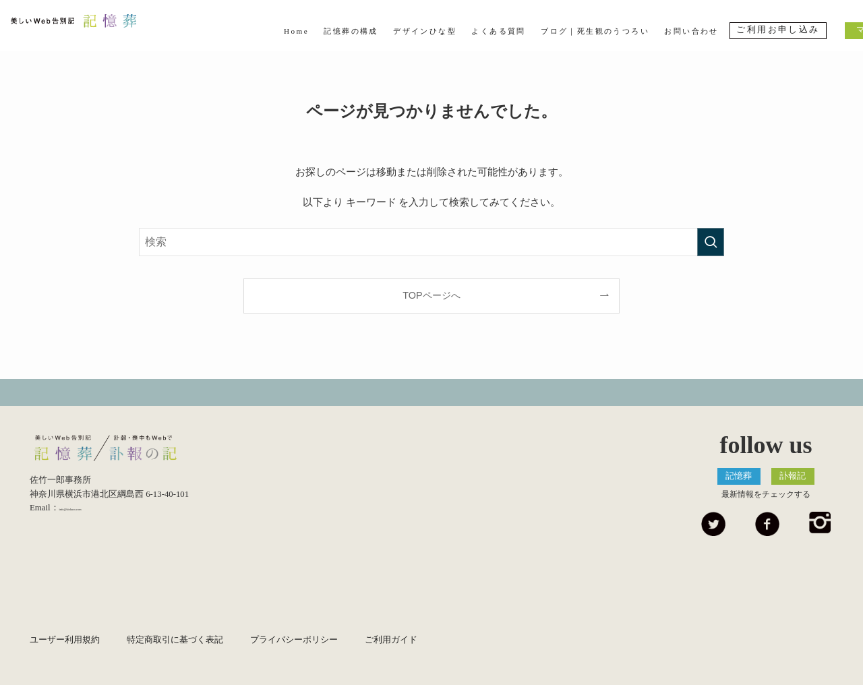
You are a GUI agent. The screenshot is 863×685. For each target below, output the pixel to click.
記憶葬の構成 (351, 31)
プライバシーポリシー (294, 640)
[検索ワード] (431, 242)
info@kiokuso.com (92, 513)
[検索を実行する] (710, 242)
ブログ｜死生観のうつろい (595, 31)
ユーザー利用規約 (65, 640)
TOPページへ (431, 295)
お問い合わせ (691, 31)
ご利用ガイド (391, 640)
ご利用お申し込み (777, 29)
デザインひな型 (424, 31)
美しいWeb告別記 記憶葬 (93, 29)
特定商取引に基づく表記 (175, 640)
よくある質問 (498, 31)
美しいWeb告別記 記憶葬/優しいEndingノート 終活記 (121, 451)
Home (296, 31)
